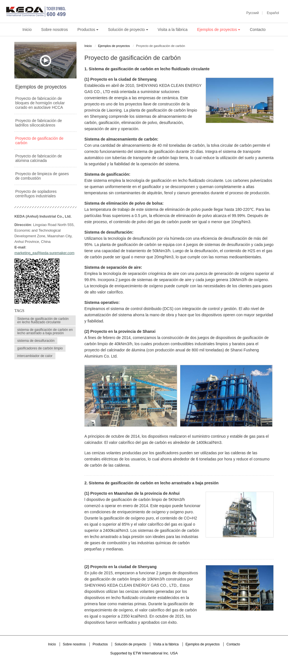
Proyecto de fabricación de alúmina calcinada (38, 158)
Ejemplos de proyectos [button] (218, 29)
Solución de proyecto (131, 644)
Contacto (258, 29)
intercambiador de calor (34, 356)
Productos (101, 644)
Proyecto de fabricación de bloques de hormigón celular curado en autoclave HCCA (40, 103)
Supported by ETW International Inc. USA (144, 653)
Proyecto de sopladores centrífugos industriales (36, 193)
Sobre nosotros (54, 29)
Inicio (27, 29)
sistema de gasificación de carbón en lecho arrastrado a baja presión (45, 331)
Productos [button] (87, 29)
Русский (252, 13)
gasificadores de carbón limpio (40, 348)
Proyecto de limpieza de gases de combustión (42, 175)
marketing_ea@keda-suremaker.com (44, 253)
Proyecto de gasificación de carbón (39, 140)
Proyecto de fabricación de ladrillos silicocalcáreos (38, 122)
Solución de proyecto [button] (128, 29)
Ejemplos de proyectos (114, 46)
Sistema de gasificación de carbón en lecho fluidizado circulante (43, 320)
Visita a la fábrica (173, 29)
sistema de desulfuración (36, 341)
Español (273, 13)
